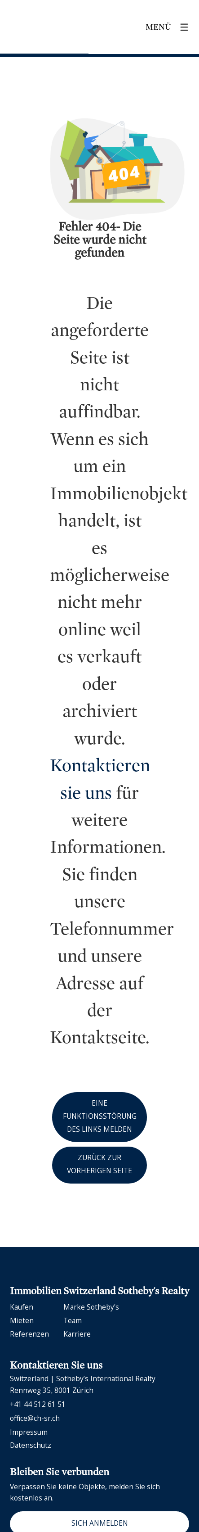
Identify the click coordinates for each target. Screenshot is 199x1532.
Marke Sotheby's (91, 1307)
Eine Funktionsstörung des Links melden (100, 1116)
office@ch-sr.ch (35, 1418)
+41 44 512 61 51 (38, 1404)
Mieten (22, 1320)
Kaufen (21, 1307)
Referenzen (29, 1334)
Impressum (29, 1432)
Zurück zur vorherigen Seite (99, 1163)
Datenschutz (30, 1445)
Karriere (77, 1334)
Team (72, 1320)
